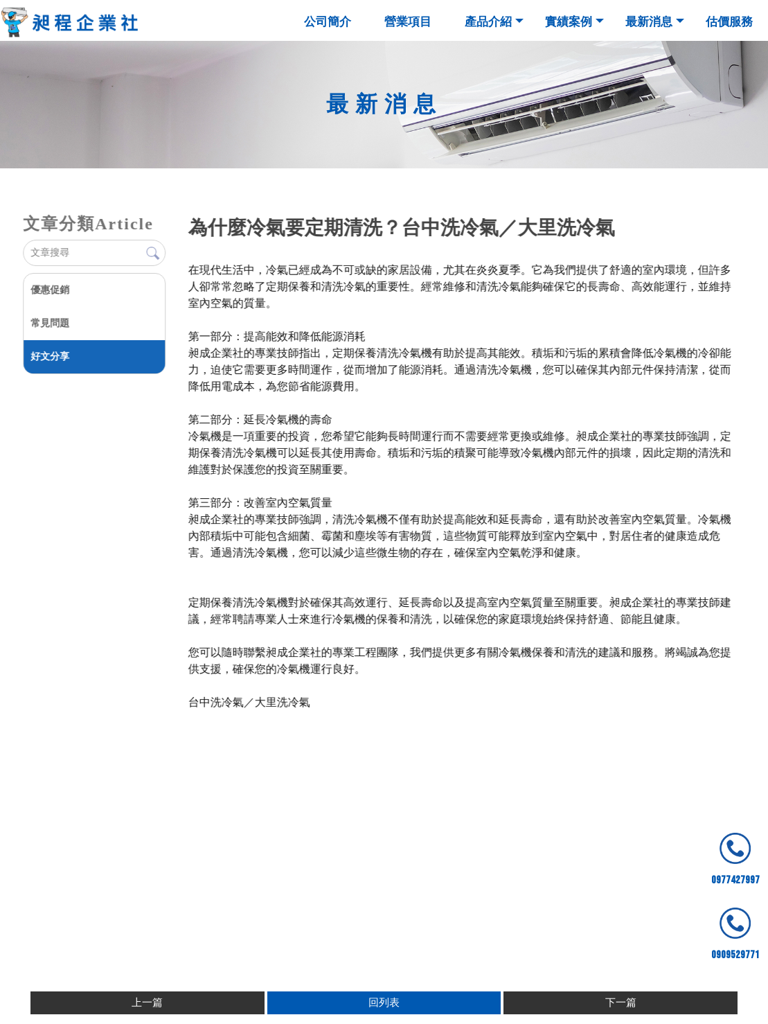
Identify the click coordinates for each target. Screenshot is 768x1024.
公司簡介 (327, 21)
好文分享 (49, 356)
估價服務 (729, 21)
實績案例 (568, 21)
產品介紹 (488, 21)
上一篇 (147, 1002)
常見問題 (49, 323)
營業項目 (407, 21)
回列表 (384, 1002)
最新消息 (648, 21)
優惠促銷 (49, 290)
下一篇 (620, 1002)
